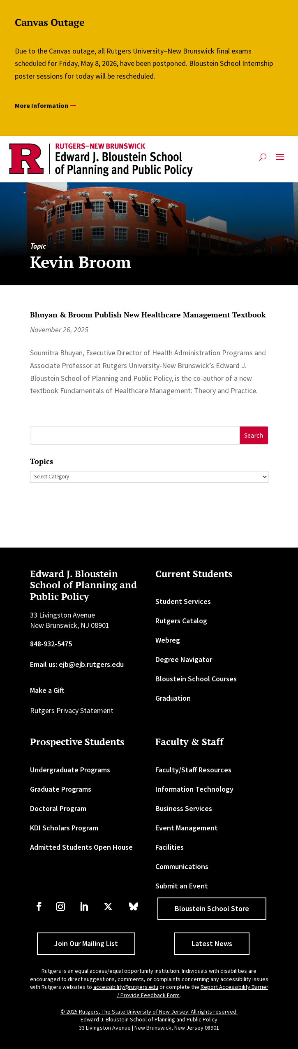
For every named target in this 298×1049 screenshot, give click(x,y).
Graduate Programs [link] (60, 789)
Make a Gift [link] (47, 690)
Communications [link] (181, 866)
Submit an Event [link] (181, 885)
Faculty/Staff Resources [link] (193, 769)
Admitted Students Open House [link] (81, 847)
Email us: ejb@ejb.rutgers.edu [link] (77, 664)
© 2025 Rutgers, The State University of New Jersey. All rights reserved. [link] (149, 1011)
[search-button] (262, 157)
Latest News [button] (212, 943)
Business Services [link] (183, 808)
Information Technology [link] (194, 789)
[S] (135, 435)
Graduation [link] (173, 698)
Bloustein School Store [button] (212, 908)
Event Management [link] (186, 827)
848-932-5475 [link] (51, 643)
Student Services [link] (183, 601)
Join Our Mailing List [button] (86, 943)
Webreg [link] (167, 640)
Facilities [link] (169, 847)
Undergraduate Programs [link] (70, 769)
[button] (279, 160)
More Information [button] (41, 105)
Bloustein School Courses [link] (196, 678)
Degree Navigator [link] (183, 659)
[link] (101, 160)
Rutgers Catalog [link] (181, 620)
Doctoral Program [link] (58, 808)
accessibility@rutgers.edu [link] (125, 987)
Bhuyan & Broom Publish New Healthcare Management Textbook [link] (148, 314)
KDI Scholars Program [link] (64, 827)
